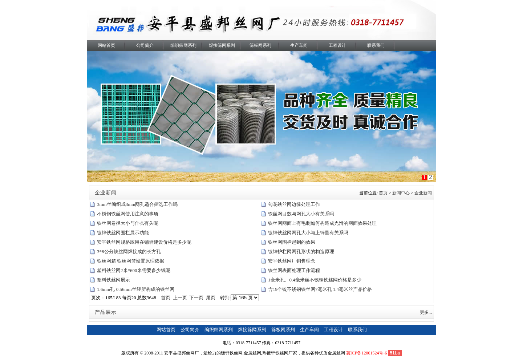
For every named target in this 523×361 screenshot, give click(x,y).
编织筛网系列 (183, 45)
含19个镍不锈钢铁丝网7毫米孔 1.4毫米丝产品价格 (320, 289)
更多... (426, 312)
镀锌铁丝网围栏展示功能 (123, 232)
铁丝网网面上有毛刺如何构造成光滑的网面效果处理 (322, 223)
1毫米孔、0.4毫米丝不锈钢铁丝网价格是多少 (314, 280)
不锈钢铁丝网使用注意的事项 (127, 213)
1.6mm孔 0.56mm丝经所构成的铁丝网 (135, 289)
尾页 (210, 297)
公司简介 (145, 45)
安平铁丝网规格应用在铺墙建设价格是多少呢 (144, 242)
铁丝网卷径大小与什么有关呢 (127, 223)
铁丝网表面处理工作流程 (294, 270)
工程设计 (337, 45)
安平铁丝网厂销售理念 (291, 261)
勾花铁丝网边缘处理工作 (294, 204)
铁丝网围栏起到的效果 (291, 242)
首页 (383, 192)
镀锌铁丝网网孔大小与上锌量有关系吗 (308, 232)
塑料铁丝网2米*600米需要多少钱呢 (133, 270)
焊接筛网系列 (222, 45)
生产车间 (299, 45)
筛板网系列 (260, 45)
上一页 (180, 297)
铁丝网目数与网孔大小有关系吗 (301, 213)
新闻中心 (401, 192)
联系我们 (376, 45)
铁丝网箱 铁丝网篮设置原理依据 (130, 261)
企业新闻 (423, 192)
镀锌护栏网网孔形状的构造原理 (301, 251)
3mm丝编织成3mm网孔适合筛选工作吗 (137, 204)
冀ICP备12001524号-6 (366, 353)
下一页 (196, 297)
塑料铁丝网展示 (113, 280)
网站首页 (106, 45)
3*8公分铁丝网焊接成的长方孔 (129, 251)
